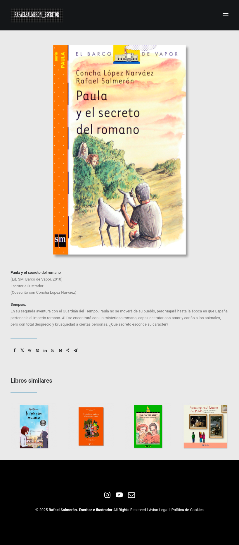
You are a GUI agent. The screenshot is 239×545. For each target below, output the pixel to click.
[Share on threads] (29, 350)
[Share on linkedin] (45, 350)
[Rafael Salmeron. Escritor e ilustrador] (37, 15)
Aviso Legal (158, 510)
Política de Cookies (188, 510)
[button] (225, 15)
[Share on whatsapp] (52, 350)
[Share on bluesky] (60, 350)
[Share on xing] (67, 350)
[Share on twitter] (22, 350)
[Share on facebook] (14, 350)
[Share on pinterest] (37, 350)
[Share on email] (75, 350)
